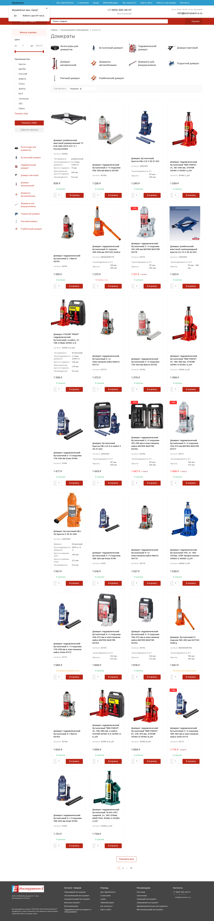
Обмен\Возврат (110, 3)
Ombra (22, 108)
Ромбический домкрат (31, 229)
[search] (165, 21)
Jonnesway (24, 99)
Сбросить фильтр (29, 130)
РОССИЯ (23, 74)
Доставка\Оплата (65, 3)
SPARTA (22, 79)
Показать (26, 123)
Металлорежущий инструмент (150, 910)
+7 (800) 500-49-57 (119, 9)
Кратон (22, 64)
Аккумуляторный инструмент (77, 899)
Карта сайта (146, 3)
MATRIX (22, 69)
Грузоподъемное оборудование (75, 30)
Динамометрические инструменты (152, 906)
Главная (54, 30)
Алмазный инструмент (147, 899)
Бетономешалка (71, 906)
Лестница (141, 892)
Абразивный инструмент (75, 892)
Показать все (126, 859)
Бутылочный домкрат (31, 157)
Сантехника (142, 896)
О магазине (83, 3)
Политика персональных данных (44, 909)
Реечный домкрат (29, 221)
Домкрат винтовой (29, 175)
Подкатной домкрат (30, 214)
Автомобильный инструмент (76, 896)
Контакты (184, 3)
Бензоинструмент (72, 903)
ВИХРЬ (22, 89)
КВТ (21, 104)
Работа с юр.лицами (166, 3)
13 (131, 868)
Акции (96, 3)
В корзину (75, 195)
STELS (22, 84)
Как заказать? (129, 3)
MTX (21, 94)
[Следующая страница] (134, 868)
